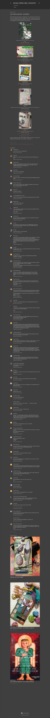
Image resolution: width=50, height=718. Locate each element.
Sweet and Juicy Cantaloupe (18, 506)
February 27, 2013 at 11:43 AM (17, 529)
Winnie (14, 322)
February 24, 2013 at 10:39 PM (17, 500)
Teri (14, 229)
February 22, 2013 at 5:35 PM (17, 374)
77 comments (15, 579)
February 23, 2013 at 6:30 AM (17, 392)
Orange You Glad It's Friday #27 (25, 45)
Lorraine (14, 216)
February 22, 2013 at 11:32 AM (17, 276)
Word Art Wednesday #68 (25, 109)
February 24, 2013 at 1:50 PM (17, 461)
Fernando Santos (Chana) (17, 363)
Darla (14, 306)
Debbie (14, 457)
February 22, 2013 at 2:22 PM (17, 329)
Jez (14, 247)
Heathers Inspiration (17, 428)
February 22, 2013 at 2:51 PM (17, 336)
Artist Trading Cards (19, 144)
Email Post (14, 142)
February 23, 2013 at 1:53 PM (17, 425)
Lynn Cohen (15, 176)
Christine (14, 149)
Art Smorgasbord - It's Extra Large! (22, 628)
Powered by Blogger (25, 713)
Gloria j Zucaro (15, 314)
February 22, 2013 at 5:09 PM (17, 360)
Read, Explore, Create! (24, 3)
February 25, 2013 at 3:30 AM (17, 508)
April (14, 422)
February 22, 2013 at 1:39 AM (17, 186)
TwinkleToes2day (16, 332)
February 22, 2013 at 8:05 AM (17, 232)
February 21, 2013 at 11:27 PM (17, 152)
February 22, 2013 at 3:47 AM (17, 213)
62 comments (15, 683)
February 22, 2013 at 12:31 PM (17, 303)
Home (15, 7)
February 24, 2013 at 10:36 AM (17, 448)
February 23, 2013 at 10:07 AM (17, 419)
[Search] (39, 3)
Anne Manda (15, 254)
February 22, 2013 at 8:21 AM (17, 244)
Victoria (14, 235)
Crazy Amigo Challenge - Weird (25, 86)
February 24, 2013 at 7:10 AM (17, 441)
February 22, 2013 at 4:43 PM (17, 352)
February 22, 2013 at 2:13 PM (17, 319)
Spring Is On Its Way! (16, 577)
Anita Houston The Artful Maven (19, 496)
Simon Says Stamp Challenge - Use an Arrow (25, 133)
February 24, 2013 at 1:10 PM (17, 454)
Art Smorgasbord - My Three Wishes (22, 681)
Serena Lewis (15, 484)
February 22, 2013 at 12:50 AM (17, 173)
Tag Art (32, 144)
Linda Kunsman (16, 260)
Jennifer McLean (16, 182)
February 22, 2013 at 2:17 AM (17, 204)
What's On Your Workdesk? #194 (25, 110)
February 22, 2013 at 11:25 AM (17, 267)
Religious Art (29, 144)
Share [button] (11, 142)
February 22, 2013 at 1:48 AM (17, 192)
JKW (14, 155)
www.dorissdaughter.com (18, 195)
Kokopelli (15, 201)
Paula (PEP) (15, 279)
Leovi (14, 377)
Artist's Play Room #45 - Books (25, 85)
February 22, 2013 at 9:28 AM (17, 251)
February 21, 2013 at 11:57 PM (17, 167)
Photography (24, 144)
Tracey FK (15, 339)
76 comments (15, 629)
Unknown (15, 162)
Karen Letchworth (16, 288)
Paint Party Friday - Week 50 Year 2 (25, 87)
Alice (14, 413)
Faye (14, 370)
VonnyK (14, 477)
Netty (14, 300)
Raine (14, 189)
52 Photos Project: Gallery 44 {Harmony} (25, 43)
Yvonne (14, 389)
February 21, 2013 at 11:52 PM (17, 159)
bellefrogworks (16, 270)
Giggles (14, 207)
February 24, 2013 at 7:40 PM (17, 493)
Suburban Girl (15, 395)
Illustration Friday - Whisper (25, 136)
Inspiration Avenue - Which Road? (25, 44)
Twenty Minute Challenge (25, 134)
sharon (14, 170)
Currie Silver (15, 444)
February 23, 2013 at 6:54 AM (17, 398)
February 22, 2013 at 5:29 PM (17, 367)
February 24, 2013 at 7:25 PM (17, 487)
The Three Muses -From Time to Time (25, 135)
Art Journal (14, 144)
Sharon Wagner (16, 511)
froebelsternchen (16, 436)
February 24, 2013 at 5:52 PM (17, 481)
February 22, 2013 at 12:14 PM (17, 297)
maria (14, 503)
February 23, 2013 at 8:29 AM (17, 404)
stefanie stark (15, 355)
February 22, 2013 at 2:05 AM (17, 198)
